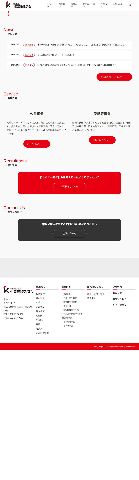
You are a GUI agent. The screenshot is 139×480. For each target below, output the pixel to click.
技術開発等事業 (70, 447)
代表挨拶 (40, 439)
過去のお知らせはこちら (112, 168)
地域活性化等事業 (71, 455)
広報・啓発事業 (70, 443)
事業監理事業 (69, 467)
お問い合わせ (118, 5)
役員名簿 (40, 456)
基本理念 (40, 443)
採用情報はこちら (69, 316)
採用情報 (104, 5)
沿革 (38, 448)
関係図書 (91, 443)
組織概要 (40, 452)
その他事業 (68, 471)
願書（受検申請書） (97, 439)
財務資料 (40, 474)
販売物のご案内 (89, 5)
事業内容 (74, 5)
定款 (38, 469)
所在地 (39, 465)
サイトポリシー (121, 451)
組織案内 (62, 5)
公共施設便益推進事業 (73, 459)
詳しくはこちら (34, 273)
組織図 (39, 461)
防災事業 (67, 451)
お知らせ (50, 5)
